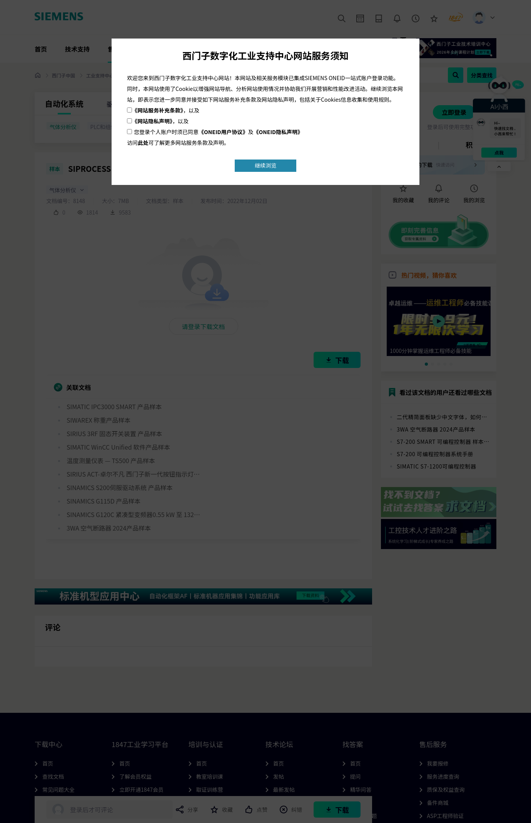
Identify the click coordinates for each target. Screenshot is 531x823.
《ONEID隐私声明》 (278, 132)
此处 (143, 142)
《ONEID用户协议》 (223, 132)
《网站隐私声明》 (152, 121)
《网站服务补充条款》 (157, 110)
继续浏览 (265, 165)
